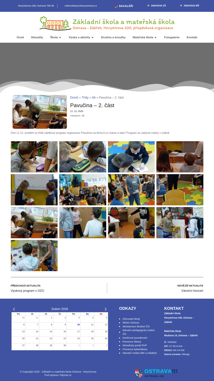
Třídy (85, 97)
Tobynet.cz (65, 375)
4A (93, 97)
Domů (74, 97)
